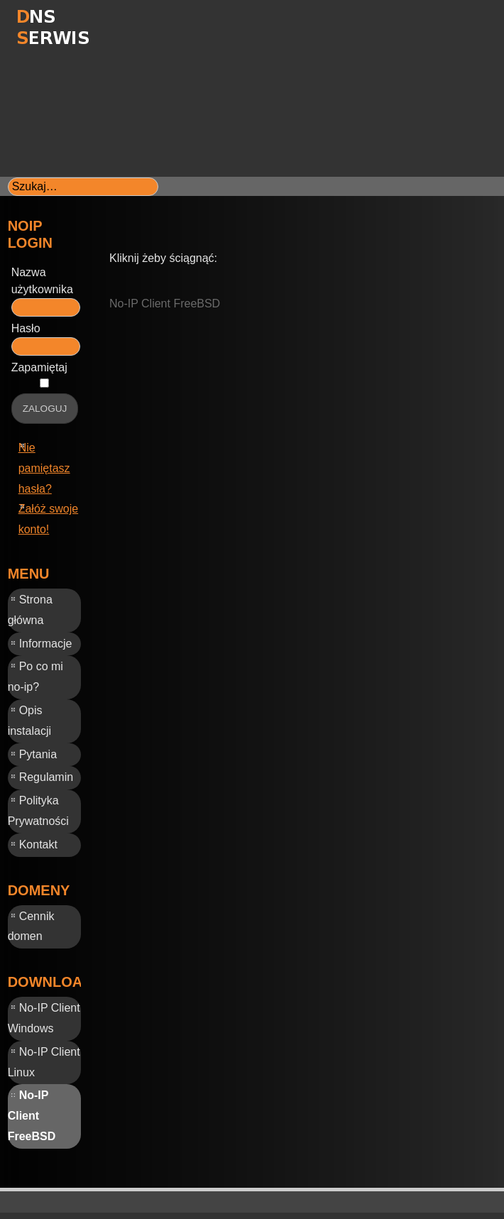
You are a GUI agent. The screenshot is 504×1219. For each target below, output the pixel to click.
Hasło (25, 328)
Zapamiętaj (39, 367)
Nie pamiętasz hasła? (44, 468)
